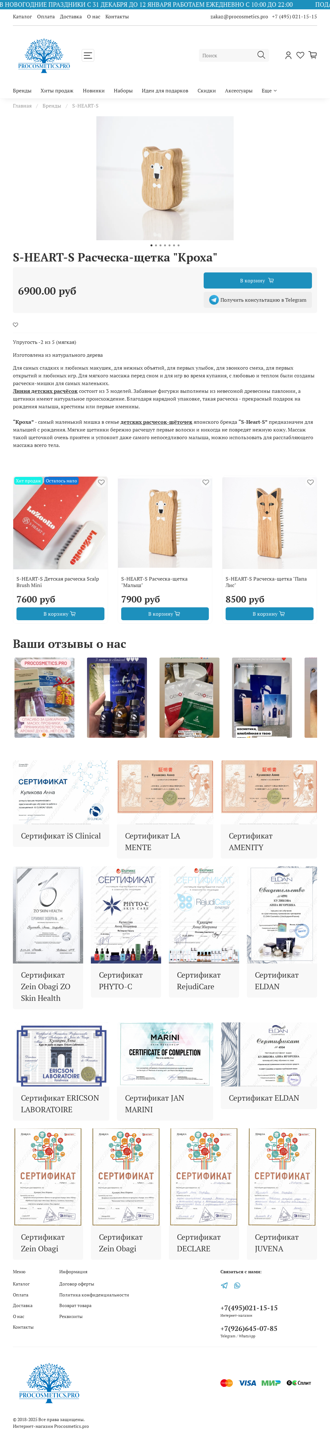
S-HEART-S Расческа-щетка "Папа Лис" (266, 582)
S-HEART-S (85, 105)
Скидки (207, 90)
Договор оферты (76, 1284)
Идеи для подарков (165, 90)
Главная (22, 105)
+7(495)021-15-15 (249, 1307)
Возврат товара (75, 1305)
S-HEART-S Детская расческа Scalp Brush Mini (57, 582)
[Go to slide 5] (169, 245)
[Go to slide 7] (179, 245)
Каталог (22, 16)
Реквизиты (70, 1316)
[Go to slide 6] (174, 245)
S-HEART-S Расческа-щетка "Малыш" (154, 582)
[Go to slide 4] (165, 245)
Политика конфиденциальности (94, 1295)
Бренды (22, 90)
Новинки (94, 90)
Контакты (117, 16)
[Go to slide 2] (156, 245)
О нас (93, 16)
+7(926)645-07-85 (248, 1328)
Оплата (46, 16)
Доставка (71, 16)
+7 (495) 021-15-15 (294, 16)
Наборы (123, 90)
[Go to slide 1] (151, 245)
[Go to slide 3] (160, 245)
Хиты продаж (57, 90)
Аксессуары (239, 90)
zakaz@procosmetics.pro (239, 16)
